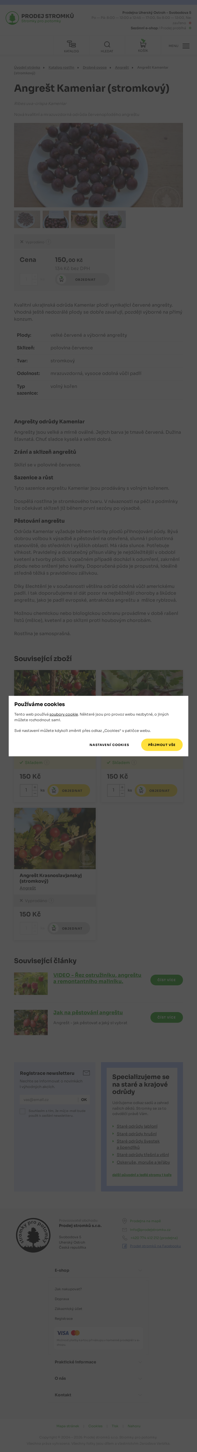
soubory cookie (63, 714)
